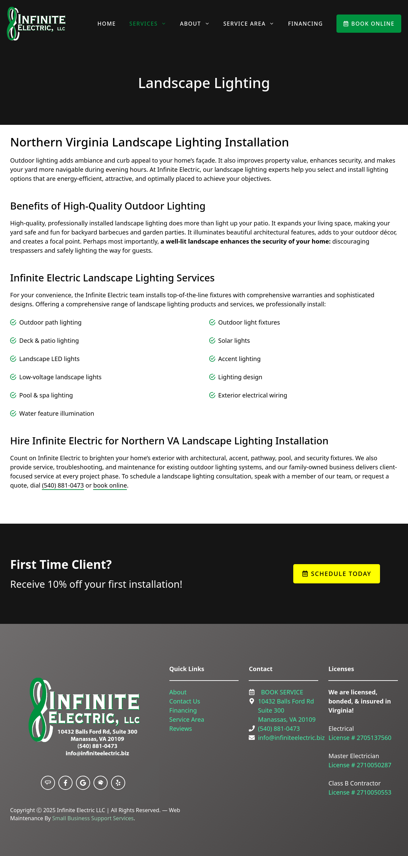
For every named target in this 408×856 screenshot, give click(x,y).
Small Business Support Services (93, 818)
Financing (305, 23)
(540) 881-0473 (63, 485)
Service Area (252, 23)
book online (110, 485)
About (198, 23)
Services (151, 23)
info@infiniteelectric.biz (291, 738)
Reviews (180, 728)
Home (107, 23)
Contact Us (184, 701)
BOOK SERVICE (282, 692)
